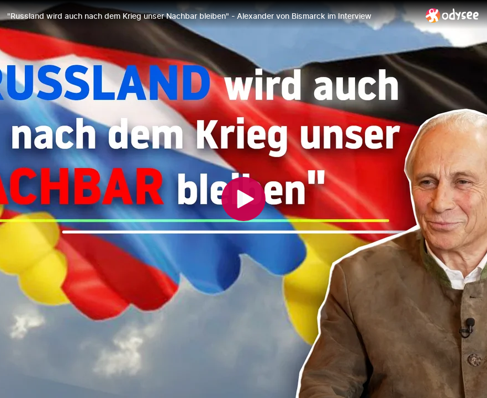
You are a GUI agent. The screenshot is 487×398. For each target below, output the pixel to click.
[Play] (243, 199)
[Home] (452, 15)
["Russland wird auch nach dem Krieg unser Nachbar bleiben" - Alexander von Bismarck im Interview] (212, 16)
